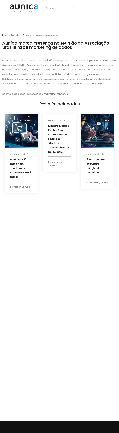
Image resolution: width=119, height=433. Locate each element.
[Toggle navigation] (111, 6)
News (28, 35)
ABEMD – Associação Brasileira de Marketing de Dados (47, 65)
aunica (30, 94)
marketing (50, 94)
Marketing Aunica (23, 187)
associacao (18, 94)
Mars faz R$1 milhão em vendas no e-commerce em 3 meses (20, 168)
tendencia (63, 94)
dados (39, 94)
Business (29, 120)
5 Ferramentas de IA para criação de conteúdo (95, 166)
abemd (6, 94)
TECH (106, 120)
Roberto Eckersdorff (40, 60)
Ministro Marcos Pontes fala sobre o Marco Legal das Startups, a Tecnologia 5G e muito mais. (58, 139)
